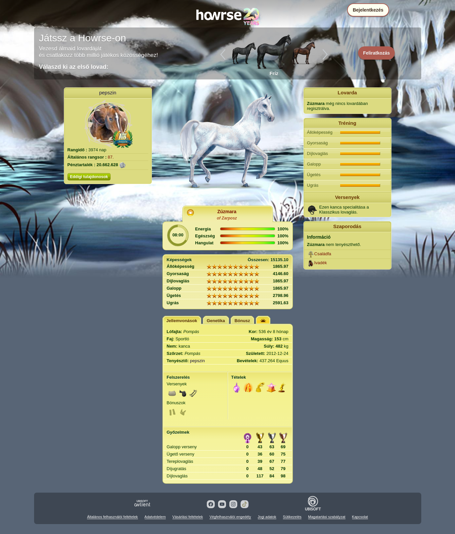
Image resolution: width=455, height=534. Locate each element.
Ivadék (320, 262)
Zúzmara (227, 211)
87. (111, 157)
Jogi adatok (267, 517)
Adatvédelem (155, 517)
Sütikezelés (292, 517)
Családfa (322, 253)
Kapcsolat (360, 517)
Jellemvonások (181, 320)
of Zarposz (227, 218)
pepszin (107, 92)
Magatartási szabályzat (326, 517)
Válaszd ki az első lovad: (74, 67)
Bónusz (242, 320)
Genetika (216, 320)
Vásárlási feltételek (187, 517)
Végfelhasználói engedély (230, 517)
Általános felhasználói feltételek (112, 517)
